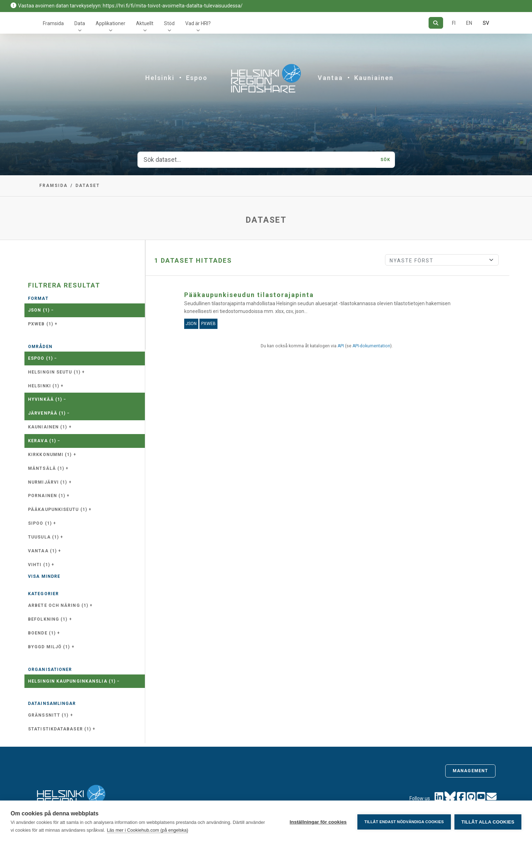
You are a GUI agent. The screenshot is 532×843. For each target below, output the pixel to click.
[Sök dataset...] (257, 160)
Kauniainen (374, 77)
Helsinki (160, 77)
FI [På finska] (453, 23)
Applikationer (110, 23)
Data (79, 23)
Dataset (87, 185)
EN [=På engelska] (469, 23)
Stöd (169, 23)
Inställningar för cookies (317, 822)
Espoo (197, 77)
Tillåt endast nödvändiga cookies (403, 822)
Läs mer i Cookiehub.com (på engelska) (147, 830)
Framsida (53, 23)
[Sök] (436, 23)
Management (470, 770)
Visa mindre (44, 576)
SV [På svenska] (486, 23)
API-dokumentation (371, 345)
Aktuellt (144, 23)
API (341, 345)
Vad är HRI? (198, 23)
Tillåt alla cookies (488, 822)
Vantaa (330, 77)
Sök (385, 159)
